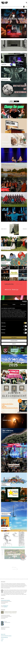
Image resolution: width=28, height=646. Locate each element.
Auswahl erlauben (14, 340)
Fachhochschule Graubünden (5, 600)
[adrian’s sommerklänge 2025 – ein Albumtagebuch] (14, 361)
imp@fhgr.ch (5, 606)
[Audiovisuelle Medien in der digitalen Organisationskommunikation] (14, 406)
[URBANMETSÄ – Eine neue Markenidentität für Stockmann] (14, 229)
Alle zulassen (14, 337)
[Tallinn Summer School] (14, 170)
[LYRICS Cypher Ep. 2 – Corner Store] (14, 450)
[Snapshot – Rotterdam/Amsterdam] (14, 465)
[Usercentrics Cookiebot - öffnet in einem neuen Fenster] (22, 301)
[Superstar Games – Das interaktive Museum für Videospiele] (14, 494)
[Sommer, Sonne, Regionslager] (14, 480)
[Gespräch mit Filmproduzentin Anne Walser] (14, 155)
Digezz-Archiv (3, 634)
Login (2, 640)
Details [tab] (14, 304)
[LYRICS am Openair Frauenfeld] (14, 376)
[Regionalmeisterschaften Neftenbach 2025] (14, 509)
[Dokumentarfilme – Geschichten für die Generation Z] (14, 420)
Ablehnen (14, 343)
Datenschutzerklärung (4, 637)
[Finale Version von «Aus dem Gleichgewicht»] (14, 391)
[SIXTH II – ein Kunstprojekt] (14, 45)
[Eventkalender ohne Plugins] (14, 288)
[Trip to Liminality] (14, 75)
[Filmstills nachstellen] (14, 273)
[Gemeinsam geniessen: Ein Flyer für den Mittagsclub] (14, 258)
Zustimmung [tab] (5, 304)
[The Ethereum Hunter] (14, 16)
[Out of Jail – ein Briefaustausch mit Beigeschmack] (14, 89)
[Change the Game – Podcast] (14, 111)
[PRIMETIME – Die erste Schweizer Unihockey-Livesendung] (14, 60)
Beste (11, 101)
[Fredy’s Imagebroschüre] (14, 140)
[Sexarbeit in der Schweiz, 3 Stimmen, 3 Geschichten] (14, 31)
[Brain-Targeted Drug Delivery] (14, 347)
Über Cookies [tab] (23, 304)
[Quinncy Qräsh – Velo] (14, 214)
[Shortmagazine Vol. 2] (14, 435)
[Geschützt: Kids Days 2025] (14, 524)
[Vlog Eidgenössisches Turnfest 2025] (14, 184)
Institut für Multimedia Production (6, 635)
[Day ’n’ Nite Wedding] (14, 243)
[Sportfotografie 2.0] (14, 199)
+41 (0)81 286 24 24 (5, 605)
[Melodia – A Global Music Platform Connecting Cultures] (14, 125)
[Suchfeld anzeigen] (26, 2)
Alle (16, 101)
